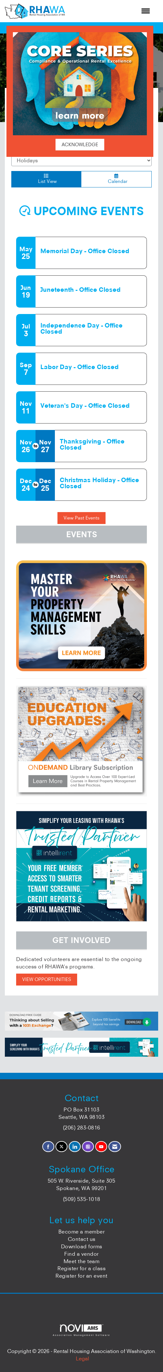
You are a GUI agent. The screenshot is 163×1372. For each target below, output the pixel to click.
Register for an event (81, 1275)
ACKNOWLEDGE (80, 145)
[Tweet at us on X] (61, 1146)
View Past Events (81, 518)
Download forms (81, 1246)
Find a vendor (81, 1254)
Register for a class (81, 1268)
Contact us (82, 1239)
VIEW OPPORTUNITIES (46, 979)
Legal (82, 1358)
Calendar (116, 179)
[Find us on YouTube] (101, 1146)
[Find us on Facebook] (48, 1146)
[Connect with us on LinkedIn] (75, 1146)
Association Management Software (81, 1330)
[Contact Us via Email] (114, 1146)
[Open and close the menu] (110, 11)
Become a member (81, 1231)
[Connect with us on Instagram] (88, 1146)
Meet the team (82, 1261)
